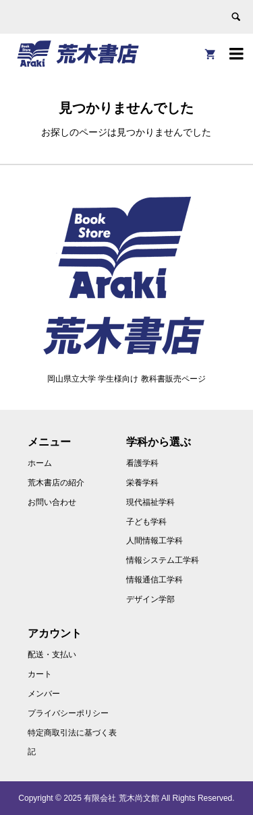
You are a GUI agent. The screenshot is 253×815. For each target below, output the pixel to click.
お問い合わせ (52, 502)
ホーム (40, 463)
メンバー (44, 693)
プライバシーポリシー (68, 713)
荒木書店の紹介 (56, 482)
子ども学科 (146, 521)
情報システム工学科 (162, 560)
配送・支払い (52, 654)
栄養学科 (142, 482)
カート (40, 674)
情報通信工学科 (154, 579)
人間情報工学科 (154, 540)
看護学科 (142, 463)
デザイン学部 (150, 599)
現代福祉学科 (150, 502)
